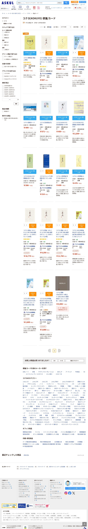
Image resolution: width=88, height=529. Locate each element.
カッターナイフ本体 (42, 397)
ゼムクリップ (58, 402)
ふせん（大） (45, 381)
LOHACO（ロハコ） (55, 482)
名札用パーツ (68, 420)
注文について (5, 482)
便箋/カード (33, 417)
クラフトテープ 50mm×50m (27, 466)
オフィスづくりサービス (36, 520)
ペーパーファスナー (34, 413)
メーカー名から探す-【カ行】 (14, 13)
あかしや (59, 371)
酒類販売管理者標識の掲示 (40, 496)
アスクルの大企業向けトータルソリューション (56, 497)
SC (84, 371)
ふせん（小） (26, 381)
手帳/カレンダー (52, 386)
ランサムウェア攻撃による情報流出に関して (24, 495)
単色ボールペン (46, 390)
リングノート (50, 384)
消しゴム (77, 390)
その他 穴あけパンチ (56, 411)
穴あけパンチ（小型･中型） (64, 408)
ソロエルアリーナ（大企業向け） (56, 485)
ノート (41, 384)
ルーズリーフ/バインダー (38, 386)
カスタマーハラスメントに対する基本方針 (24, 488)
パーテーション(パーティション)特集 (11, 515)
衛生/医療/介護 (82, 434)
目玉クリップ (81, 402)
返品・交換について (7, 488)
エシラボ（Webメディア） (55, 494)
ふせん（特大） (55, 381)
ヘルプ (83, 4)
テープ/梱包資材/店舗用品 (30, 442)
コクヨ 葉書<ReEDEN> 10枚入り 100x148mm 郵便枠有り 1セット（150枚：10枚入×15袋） (62, 297)
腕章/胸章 (78, 420)
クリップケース (30, 404)
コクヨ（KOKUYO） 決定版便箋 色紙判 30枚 (61, 60)
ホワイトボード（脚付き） (51, 424)
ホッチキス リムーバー (45, 402)
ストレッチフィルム (24, 468)
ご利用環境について (39, 488)
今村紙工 (77, 371)
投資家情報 (22, 484)
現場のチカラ (19, 517)
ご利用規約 (37, 484)
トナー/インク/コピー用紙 (50, 432)
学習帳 (62, 386)
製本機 (67, 411)
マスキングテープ (62, 393)
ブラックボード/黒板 (64, 406)
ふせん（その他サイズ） (68, 381)
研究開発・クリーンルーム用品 (31, 444)
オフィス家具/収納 (38, 434)
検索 (66, 2)
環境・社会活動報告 (24, 486)
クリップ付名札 (57, 420)
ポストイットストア (24, 520)
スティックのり (45, 395)
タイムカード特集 (41, 513)
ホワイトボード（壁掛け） (34, 424)
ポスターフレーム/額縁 (49, 406)
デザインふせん (32, 384)
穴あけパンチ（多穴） (31, 411)
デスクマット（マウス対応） (61, 422)
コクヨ (28, 13)
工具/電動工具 (58, 442)
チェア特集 (24, 515)
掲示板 (38, 406)
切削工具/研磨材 (69, 442)
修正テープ (69, 390)
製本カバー (76, 411)
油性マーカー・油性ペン (44, 388)
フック (72, 404)
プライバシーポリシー (40, 486)
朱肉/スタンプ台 (44, 417)
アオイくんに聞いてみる (75, 488)
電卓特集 (27, 513)
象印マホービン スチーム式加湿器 (57, 466)
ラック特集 (31, 515)
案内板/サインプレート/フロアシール (43, 408)
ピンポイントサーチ (48, 520)
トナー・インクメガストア (18, 513)
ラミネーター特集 (51, 513)
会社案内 (21, 482)
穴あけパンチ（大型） (79, 408)
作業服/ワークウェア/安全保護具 (73, 444)
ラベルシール (70, 413)
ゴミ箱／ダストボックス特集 (42, 515)
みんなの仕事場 (54, 491)
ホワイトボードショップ (62, 513)
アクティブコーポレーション (46, 371)
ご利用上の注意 (38, 490)
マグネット (64, 404)
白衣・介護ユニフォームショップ (10, 520)
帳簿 (46, 415)
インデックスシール (58, 413)
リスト (42, 27)
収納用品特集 (67, 517)
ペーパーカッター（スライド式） (34, 399)
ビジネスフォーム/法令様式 (64, 415)
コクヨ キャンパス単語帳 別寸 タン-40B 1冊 (46, 178)
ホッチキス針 (32, 402)
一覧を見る (26, 455)
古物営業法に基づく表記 (40, 492)
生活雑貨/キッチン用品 (52, 434)
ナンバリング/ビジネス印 (68, 417)
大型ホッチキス (67, 399)
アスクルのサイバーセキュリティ (24, 492)
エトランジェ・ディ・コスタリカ (34, 374)
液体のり (55, 395)
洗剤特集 (59, 515)
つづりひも (46, 413)
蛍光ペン (74, 388)
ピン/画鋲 (30, 406)
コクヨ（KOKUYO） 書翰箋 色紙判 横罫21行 (78, 124)
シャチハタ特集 (75, 517)
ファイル (37, 432)
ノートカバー (31, 388)
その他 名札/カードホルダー (42, 422)
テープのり (34, 395)
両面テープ (51, 393)
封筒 (40, 415)
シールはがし (75, 395)
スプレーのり (64, 395)
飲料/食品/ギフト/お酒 (68, 434)
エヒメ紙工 (49, 374)
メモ (73, 384)
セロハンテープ (40, 393)
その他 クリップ (53, 404)
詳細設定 (60, 2)
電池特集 (33, 513)
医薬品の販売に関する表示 (40, 499)
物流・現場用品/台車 (45, 442)
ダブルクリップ (70, 402)
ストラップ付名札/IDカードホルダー (40, 420)
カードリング (41, 404)
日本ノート (26, 371)
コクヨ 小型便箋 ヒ (78, 176)
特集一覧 (56, 520)
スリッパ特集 (66, 515)
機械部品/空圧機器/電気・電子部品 (52, 444)
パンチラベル (44, 411)
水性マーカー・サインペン (61, 388)
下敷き (69, 386)
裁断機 (82, 397)
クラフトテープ (41, 466)
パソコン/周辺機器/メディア (68, 432)
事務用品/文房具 (27, 432)
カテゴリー (4, 8)
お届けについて (6, 484)
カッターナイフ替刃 (57, 397)
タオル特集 (73, 515)
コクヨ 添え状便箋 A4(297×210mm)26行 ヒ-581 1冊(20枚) (78, 60)
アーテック (69, 371)
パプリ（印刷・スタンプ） (55, 488)
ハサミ (32, 397)
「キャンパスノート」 (62, 384)
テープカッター (75, 393)
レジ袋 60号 (72, 466)
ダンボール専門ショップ (8, 517)
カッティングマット (71, 397)
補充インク (55, 417)
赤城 (33, 371)
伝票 (52, 415)
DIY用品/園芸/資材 (28, 446)
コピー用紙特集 (6, 513)
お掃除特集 (53, 515)
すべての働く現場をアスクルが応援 (38, 517)
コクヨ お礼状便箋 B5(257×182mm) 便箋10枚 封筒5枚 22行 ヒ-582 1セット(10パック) (46, 303)
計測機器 (80, 442)
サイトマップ (37, 482)
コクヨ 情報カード (29, 122)
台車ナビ (26, 517)
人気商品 (26, 33)
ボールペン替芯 (58, 390)
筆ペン (36, 390)
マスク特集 (50, 517)
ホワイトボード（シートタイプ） (70, 424)
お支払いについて (6, 486)
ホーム (3, 13)
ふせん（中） (35, 381)
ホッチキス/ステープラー (53, 399)
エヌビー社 (59, 374)
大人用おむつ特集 (58, 517)
